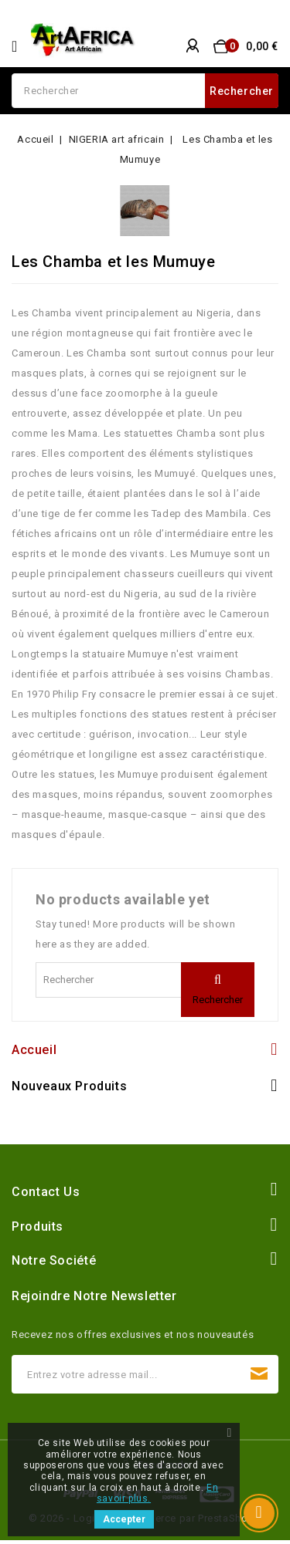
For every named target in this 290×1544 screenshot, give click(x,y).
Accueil (34, 1049)
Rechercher (242, 91)
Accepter (124, 1519)
